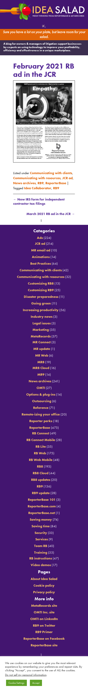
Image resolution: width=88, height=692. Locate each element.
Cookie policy (44, 585)
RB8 (40, 466)
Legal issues (41, 323)
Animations (41, 257)
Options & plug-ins (40, 394)
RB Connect (40, 433)
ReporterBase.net (41, 513)
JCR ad (67, 178)
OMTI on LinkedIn (44, 619)
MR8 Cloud (40, 368)
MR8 (40, 362)
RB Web (40, 453)
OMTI (41, 388)
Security (41, 533)
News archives (24, 183)
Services (41, 539)
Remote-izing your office (41, 414)
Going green (41, 303)
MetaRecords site (44, 606)
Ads (40, 238)
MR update (41, 349)
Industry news (41, 317)
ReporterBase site (44, 645)
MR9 (40, 374)
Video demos (41, 565)
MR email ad (40, 250)
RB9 (41, 183)
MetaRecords (41, 336)
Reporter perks (40, 421)
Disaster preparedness (41, 297)
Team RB (40, 546)
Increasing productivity (41, 310)
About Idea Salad (44, 579)
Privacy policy (44, 592)
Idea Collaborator (37, 188)
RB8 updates (40, 480)
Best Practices (40, 263)
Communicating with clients (51, 173)
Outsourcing (41, 401)
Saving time (40, 526)
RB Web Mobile (40, 460)
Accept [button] (36, 683)
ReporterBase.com (42, 506)
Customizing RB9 (41, 290)
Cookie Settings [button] (16, 683)
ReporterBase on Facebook (44, 638)
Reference (40, 408)
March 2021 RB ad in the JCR (50, 214)
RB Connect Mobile (40, 440)
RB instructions (40, 558)
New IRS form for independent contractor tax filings (39, 201)
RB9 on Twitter (44, 625)
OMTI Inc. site (44, 612)
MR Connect (41, 342)
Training (40, 552)
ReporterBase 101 (42, 500)
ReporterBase (55, 183)
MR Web (41, 355)
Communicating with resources (37, 178)
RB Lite (41, 446)
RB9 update (41, 493)
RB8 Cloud (40, 473)
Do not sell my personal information (25, 675)
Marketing (40, 330)
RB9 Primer (44, 632)
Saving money (41, 519)
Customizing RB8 (41, 283)
